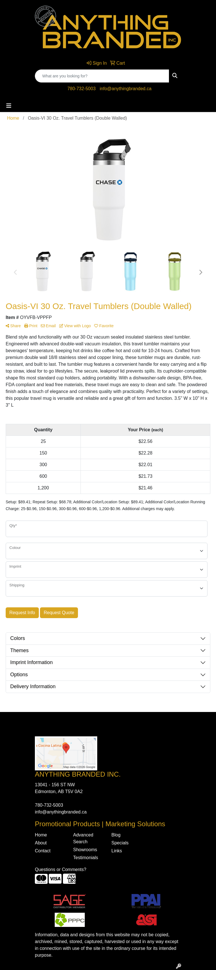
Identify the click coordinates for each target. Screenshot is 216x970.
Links (116, 850)
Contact (42, 850)
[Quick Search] (102, 76)
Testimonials (85, 857)
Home (41, 834)
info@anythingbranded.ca (126, 88)
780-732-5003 (81, 88)
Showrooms (85, 849)
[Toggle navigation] (9, 106)
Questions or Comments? (60, 869)
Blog (115, 834)
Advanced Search (83, 838)
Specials (119, 842)
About (41, 842)
